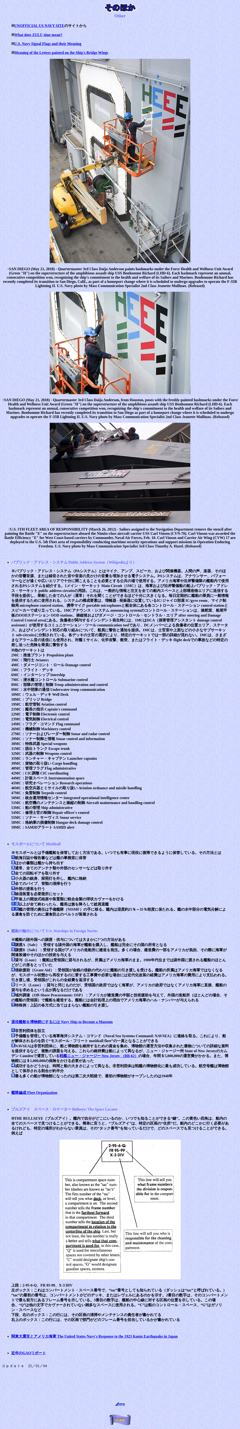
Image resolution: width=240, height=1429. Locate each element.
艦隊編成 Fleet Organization (34, 1093)
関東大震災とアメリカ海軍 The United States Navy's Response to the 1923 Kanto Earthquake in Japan (94, 1336)
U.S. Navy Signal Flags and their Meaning (47, 44)
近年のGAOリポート (28, 1353)
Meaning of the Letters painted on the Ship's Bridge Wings (61, 53)
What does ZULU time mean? (38, 35)
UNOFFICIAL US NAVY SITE (39, 26)
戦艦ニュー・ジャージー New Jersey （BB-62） (99, 1056)
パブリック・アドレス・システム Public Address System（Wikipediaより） (73, 562)
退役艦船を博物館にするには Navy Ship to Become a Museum (62, 1022)
